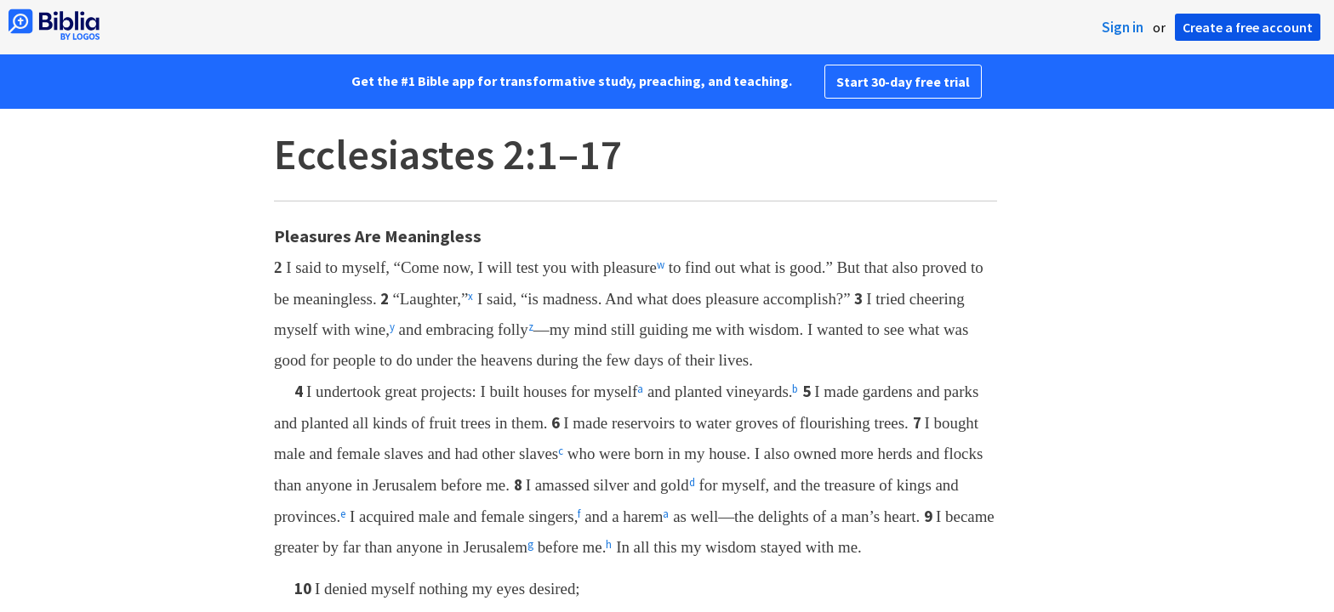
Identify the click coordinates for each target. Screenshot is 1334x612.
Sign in (1122, 27)
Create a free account (1248, 27)
